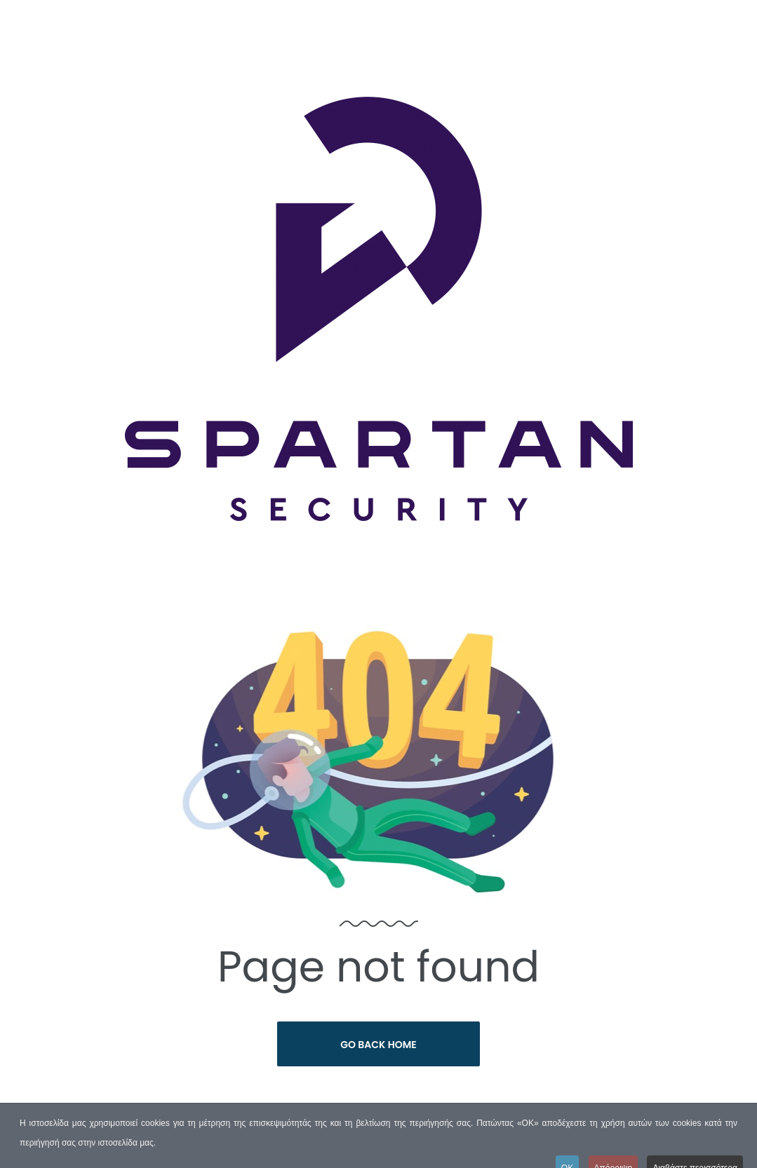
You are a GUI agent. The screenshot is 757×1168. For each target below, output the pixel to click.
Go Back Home (378, 1045)
